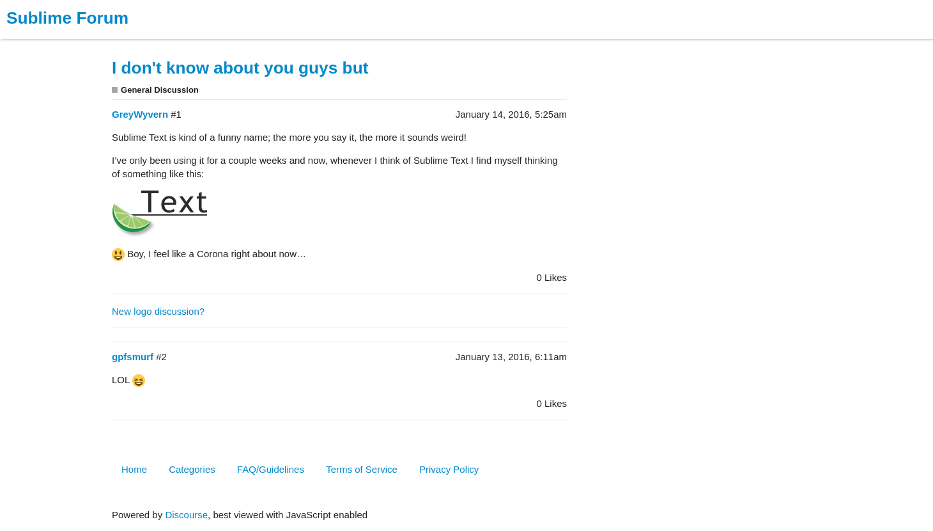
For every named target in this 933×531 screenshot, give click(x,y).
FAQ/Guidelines (270, 469)
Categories (192, 469)
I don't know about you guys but (240, 67)
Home (134, 469)
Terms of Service (361, 469)
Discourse (186, 514)
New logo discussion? (158, 311)
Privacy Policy (449, 469)
